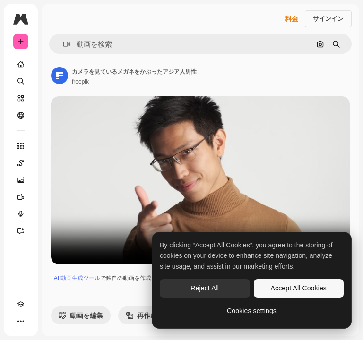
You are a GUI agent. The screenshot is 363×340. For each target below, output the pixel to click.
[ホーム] (20, 64)
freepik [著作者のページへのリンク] (80, 81)
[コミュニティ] (20, 115)
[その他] (20, 321)
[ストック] (20, 98)
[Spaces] (20, 162)
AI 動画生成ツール (77, 278)
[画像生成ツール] (20, 179)
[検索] (20, 81)
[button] (63, 44)
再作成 (141, 315)
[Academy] (20, 304)
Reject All (204, 288)
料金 (291, 19)
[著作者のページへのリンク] (59, 75)
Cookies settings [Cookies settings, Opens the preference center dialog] (252, 310)
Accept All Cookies (299, 288)
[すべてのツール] (20, 145)
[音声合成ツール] (20, 213)
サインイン (328, 18)
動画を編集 (81, 315)
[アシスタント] (20, 230)
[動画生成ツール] (20, 196)
